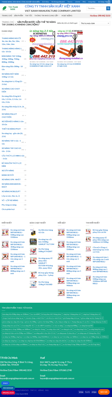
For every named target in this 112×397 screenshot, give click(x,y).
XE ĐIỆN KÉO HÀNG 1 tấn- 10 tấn (13, 122)
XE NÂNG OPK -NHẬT (11, 179)
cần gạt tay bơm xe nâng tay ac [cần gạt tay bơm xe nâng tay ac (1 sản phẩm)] (12, 318)
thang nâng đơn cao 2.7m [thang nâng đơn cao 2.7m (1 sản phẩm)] (10, 326)
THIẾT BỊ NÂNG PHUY (11, 129)
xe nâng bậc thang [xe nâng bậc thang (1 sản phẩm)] (38, 329)
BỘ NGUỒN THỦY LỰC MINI (12, 164)
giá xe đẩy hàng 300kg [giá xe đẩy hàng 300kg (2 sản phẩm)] (45, 322)
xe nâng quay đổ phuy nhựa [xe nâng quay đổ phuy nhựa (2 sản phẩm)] (66, 333)
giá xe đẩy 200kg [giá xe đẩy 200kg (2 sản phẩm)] (30, 322)
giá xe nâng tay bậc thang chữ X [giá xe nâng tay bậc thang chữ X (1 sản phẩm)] (92, 318)
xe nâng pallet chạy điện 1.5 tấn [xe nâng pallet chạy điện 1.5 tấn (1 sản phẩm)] (44, 333)
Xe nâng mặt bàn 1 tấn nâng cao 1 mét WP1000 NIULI (101, 259)
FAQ (84, 2)
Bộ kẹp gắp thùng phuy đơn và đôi (100, 231)
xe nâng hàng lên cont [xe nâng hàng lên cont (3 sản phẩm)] (96, 329)
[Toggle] (25, 41)
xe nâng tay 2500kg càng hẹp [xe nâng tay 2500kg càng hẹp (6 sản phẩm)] (12, 337)
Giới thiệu (45, 2)
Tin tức (69, 2)
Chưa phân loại (8, 209)
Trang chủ (7, 16)
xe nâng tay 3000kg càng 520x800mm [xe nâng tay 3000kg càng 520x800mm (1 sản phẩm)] (36, 337)
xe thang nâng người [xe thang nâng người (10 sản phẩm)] (54, 344)
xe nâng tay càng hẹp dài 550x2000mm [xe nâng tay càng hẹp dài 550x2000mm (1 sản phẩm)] (32, 341)
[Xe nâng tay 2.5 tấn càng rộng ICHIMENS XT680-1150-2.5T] (42, 45)
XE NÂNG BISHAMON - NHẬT (11, 185)
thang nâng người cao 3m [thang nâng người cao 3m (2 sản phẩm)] (80, 322)
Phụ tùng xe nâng (9, 205)
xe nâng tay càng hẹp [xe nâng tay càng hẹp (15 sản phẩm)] (9, 341)
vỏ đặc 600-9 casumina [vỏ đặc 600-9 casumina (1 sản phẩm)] (43, 326)
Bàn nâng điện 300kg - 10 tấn (12, 67)
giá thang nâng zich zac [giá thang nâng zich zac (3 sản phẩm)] (71, 318)
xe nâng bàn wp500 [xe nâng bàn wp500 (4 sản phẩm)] (86, 326)
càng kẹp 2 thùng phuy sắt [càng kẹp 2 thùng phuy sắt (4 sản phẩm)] (91, 314)
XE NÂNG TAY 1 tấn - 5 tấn (11, 142)
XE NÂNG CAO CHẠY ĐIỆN (11, 90)
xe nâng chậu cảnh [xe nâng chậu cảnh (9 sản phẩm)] (53, 329)
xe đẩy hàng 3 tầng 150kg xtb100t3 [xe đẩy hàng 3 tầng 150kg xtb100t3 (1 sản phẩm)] (74, 344)
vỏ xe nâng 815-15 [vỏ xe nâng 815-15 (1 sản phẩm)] (27, 326)
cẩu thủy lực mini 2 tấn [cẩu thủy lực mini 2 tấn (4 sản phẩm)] (53, 318)
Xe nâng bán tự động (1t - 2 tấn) (12, 82)
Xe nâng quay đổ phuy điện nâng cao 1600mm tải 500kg (101, 239)
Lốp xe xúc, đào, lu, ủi (11, 196)
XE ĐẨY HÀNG (8, 170)
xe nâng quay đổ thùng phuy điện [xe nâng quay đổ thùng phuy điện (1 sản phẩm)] (89, 333)
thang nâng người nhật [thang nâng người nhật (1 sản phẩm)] (99, 322)
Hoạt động (67, 16)
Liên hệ (77, 2)
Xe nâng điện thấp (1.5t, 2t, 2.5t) (13, 108)
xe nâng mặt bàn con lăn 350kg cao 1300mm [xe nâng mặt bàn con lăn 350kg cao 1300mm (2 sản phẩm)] (17, 333)
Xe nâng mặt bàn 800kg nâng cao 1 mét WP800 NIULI (100, 269)
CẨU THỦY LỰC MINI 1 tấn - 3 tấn (13, 157)
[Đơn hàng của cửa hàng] (95, 23)
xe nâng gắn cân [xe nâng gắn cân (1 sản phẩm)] (66, 329)
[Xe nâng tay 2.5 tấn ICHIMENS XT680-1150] (70, 45)
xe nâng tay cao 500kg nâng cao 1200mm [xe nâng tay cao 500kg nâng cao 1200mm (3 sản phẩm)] (94, 337)
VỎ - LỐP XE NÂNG (10, 200)
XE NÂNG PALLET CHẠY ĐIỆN (9, 115)
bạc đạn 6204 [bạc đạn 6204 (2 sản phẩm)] (35, 314)
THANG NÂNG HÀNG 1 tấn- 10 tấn (11, 50)
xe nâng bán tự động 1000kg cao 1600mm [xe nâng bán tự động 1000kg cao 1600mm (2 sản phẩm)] (16, 329)
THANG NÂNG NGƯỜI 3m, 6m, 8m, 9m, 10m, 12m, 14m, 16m (11, 41)
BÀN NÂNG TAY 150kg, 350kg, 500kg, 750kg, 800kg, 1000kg (11, 59)
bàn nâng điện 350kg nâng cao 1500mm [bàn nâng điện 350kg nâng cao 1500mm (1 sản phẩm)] (15, 314)
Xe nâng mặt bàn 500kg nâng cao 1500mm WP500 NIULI (100, 280)
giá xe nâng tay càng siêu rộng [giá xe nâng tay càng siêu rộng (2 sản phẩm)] (12, 322)
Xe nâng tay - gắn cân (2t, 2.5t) (12, 134)
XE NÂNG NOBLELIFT (11, 191)
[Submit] (108, 8)
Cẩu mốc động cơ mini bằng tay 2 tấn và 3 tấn (101, 249)
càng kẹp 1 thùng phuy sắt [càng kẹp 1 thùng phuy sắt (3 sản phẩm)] (72, 314)
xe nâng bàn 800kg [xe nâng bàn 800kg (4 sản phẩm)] (71, 326)
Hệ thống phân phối (58, 2)
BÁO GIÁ (103, 392)
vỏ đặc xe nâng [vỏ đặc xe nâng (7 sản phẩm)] (58, 326)
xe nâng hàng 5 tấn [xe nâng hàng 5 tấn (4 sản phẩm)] (80, 329)
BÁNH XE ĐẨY (8, 175)
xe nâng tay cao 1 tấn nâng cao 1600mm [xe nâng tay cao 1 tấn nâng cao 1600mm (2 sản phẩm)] (64, 337)
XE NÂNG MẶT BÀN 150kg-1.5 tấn (10, 75)
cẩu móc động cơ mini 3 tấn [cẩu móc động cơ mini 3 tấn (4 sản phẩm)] (35, 318)
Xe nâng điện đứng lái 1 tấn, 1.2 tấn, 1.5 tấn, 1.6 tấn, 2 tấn (11, 99)
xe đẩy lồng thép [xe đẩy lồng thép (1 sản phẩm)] (94, 344)
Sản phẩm (18, 16)
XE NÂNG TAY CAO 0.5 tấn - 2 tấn (11, 149)
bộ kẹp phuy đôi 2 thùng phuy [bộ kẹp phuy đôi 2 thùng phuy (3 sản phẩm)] (51, 314)
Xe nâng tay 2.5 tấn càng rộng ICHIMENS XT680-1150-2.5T (41, 65)
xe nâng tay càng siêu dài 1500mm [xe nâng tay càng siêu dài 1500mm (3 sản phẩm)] (80, 341)
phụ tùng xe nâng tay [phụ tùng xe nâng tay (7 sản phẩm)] (62, 322)
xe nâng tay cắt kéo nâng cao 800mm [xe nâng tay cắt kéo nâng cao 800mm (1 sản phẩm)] (14, 344)
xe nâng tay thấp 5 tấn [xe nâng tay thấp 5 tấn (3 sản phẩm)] (37, 344)
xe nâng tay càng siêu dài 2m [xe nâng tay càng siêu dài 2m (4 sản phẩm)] (56, 341)
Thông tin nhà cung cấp (46, 15)
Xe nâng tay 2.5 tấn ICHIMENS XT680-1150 (69, 65)
